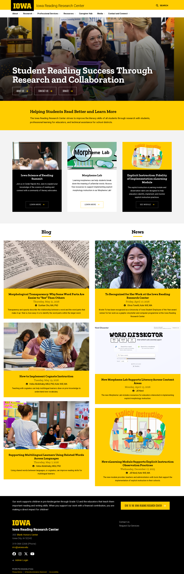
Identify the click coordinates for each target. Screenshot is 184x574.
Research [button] (27, 13)
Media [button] (100, 13)
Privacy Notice (17, 572)
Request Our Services (129, 526)
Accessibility (53, 572)
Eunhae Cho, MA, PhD (48, 305)
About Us (22, 90)
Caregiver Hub (85, 13)
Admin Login (21, 560)
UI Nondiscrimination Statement (36, 572)
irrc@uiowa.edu (20, 547)
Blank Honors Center (27, 534)
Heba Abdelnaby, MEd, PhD (41, 384)
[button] (162, 5)
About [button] (15, 13)
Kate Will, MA (61, 384)
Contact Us (45, 90)
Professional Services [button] (47, 13)
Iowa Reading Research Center (60, 6)
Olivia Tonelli (133, 305)
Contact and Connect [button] (118, 13)
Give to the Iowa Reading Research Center (145, 505)
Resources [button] (69, 13)
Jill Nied (139, 391)
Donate (68, 90)
